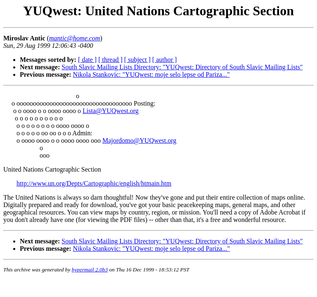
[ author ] (164, 59)
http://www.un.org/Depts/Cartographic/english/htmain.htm (94, 183)
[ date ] (87, 59)
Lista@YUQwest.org (111, 110)
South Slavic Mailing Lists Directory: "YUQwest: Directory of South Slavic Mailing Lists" (182, 67)
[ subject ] (137, 59)
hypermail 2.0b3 (90, 269)
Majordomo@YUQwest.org (139, 140)
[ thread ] (110, 59)
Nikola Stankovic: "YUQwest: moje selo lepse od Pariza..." (151, 74)
